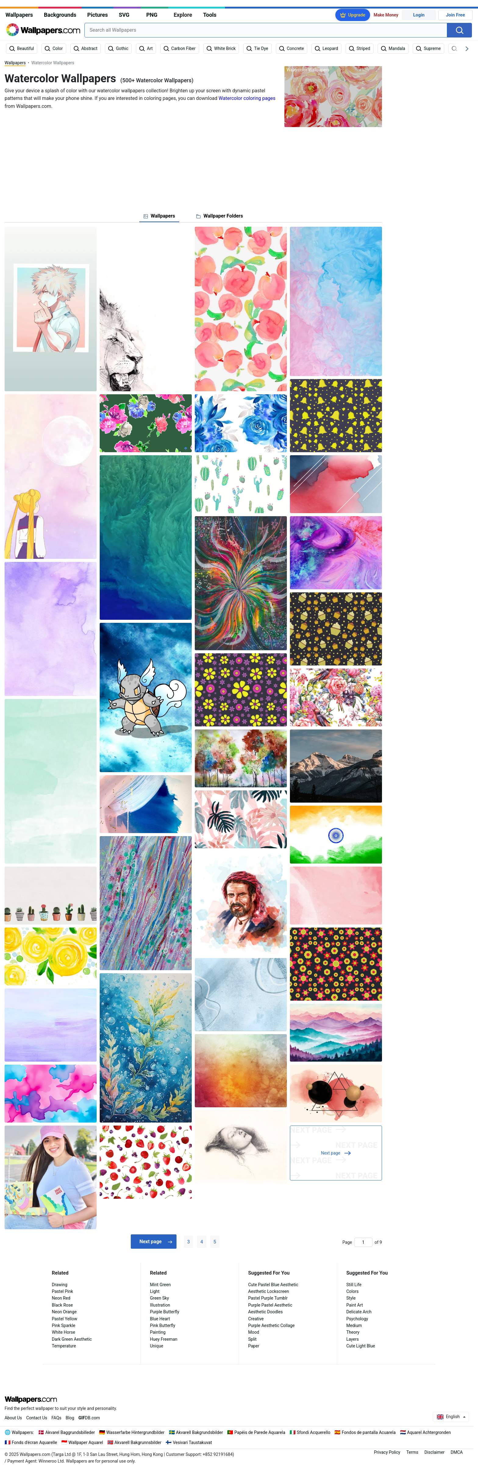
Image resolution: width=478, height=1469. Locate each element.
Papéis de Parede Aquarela (259, 1432)
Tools (209, 15)
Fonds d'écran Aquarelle (34, 1442)
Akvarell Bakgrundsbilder (199, 1432)
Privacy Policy (387, 1452)
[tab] (159, 216)
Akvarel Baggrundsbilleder (70, 1432)
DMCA (457, 1452)
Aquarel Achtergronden (429, 1432)
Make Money (386, 14)
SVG (124, 15)
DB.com (89, 1417)
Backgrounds (60, 15)
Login (419, 15)
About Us (13, 1417)
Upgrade (356, 15)
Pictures (97, 15)
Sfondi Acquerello (313, 1432)
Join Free (455, 15)
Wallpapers (19, 15)
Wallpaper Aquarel (86, 1442)
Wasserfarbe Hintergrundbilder (135, 1432)
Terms (412, 1452)
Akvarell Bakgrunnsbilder (138, 1442)
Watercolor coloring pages (247, 98)
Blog (70, 1417)
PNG (152, 15)
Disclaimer (434, 1452)
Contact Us (36, 1417)
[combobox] (265, 30)
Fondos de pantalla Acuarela (369, 1432)
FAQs (57, 1417)
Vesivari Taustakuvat (192, 1442)
